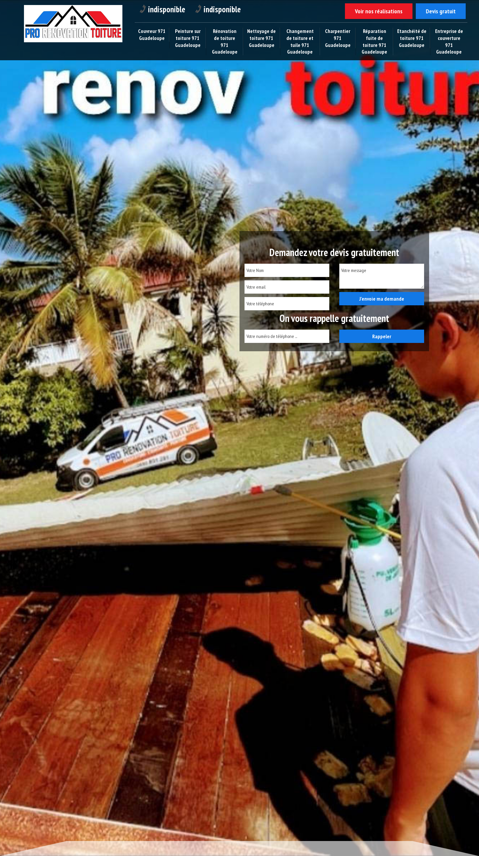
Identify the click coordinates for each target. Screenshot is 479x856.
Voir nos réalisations (378, 11)
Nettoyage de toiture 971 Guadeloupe (261, 38)
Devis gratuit (441, 11)
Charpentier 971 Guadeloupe (338, 38)
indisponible (162, 9)
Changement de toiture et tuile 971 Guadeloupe (300, 41)
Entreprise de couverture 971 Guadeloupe (449, 41)
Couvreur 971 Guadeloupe (152, 34)
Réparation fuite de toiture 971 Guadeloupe (374, 41)
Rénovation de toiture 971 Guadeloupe (225, 41)
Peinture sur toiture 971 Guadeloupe (188, 38)
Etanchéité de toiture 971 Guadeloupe (411, 38)
